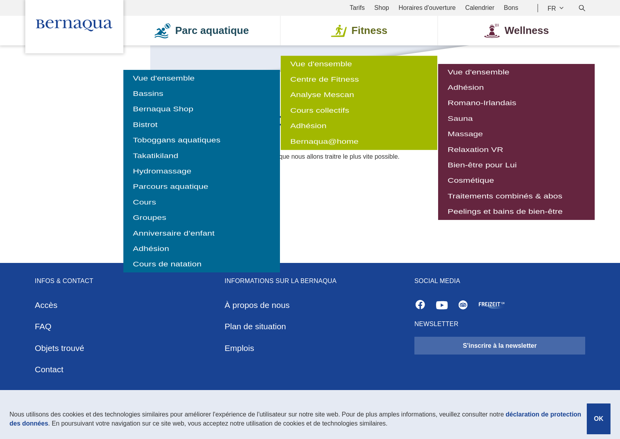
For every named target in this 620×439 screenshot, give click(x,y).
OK (598, 418)
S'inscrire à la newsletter (500, 345)
